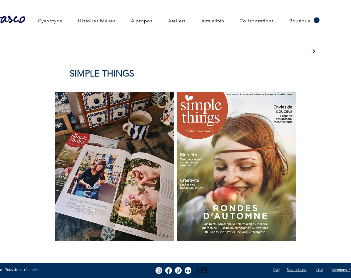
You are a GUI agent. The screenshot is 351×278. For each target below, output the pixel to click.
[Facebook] (168, 270)
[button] (317, 20)
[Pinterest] (178, 270)
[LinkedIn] (188, 270)
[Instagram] (159, 270)
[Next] (314, 51)
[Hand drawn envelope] (202, 269)
